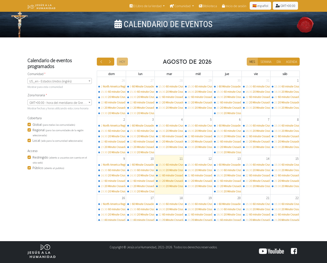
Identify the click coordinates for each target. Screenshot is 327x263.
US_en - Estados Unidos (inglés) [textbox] (50, 81)
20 (239, 198)
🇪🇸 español (260, 6)
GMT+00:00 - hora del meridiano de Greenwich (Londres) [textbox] (60, 102)
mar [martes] (169, 74)
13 (239, 158)
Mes (252, 61)
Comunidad (180, 6)
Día (279, 61)
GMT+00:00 (285, 6)
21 (267, 198)
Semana (265, 61)
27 (152, 80)
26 (123, 80)
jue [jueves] (227, 74)
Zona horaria (36, 95)
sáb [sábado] (284, 74)
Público (48, 168)
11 (181, 158)
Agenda (291, 61)
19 (210, 198)
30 (239, 80)
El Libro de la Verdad (146, 6)
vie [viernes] (256, 74)
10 (152, 158)
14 (267, 158)
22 (297, 198)
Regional (58, 132)
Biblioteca (208, 6)
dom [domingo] (111, 74)
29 (210, 80)
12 (210, 158)
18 (181, 198)
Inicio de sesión (234, 6)
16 (123, 198)
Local (58, 140)
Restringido (60, 159)
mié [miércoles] (198, 74)
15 (297, 158)
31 (267, 80)
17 (152, 198)
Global (54, 124)
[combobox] (60, 81)
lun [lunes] (140, 74)
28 (181, 80)
